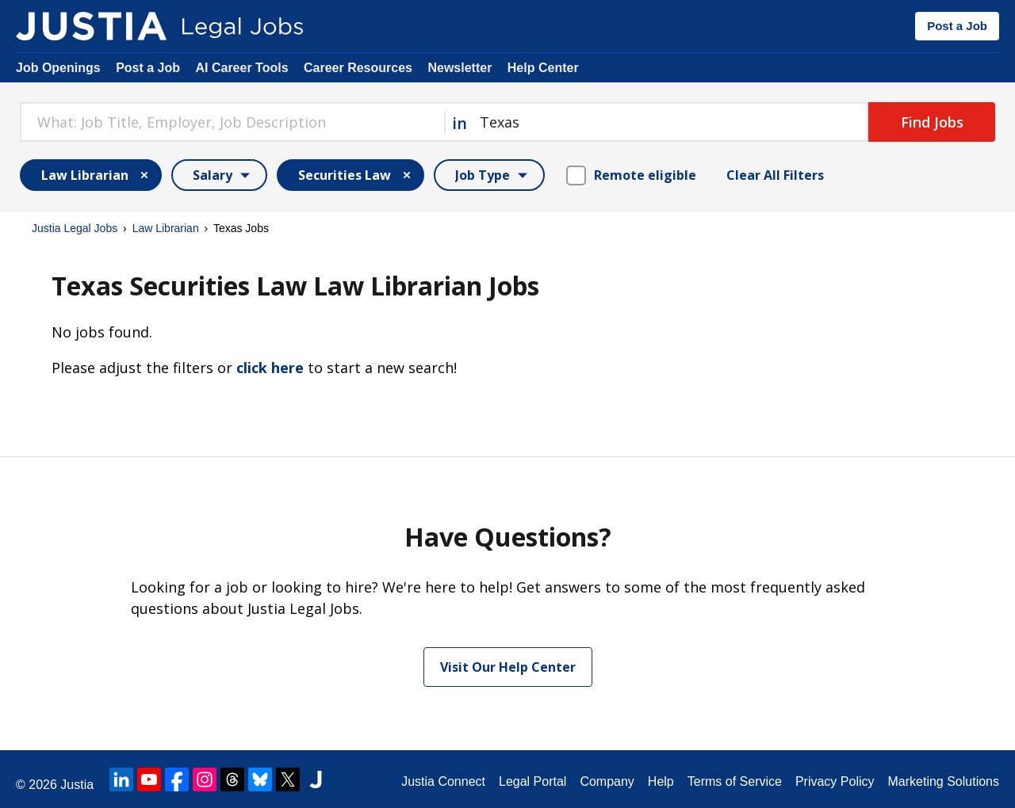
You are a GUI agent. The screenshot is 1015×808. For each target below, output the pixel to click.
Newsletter (459, 67)
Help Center (543, 67)
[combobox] (232, 122)
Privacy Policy (835, 781)
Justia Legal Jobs (74, 228)
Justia (77, 784)
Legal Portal (532, 781)
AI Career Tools (241, 67)
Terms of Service (735, 781)
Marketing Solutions (943, 781)
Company (607, 781)
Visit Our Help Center (508, 667)
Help (661, 781)
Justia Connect (443, 781)
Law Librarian (165, 228)
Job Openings (58, 67)
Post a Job (957, 25)
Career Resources (358, 67)
